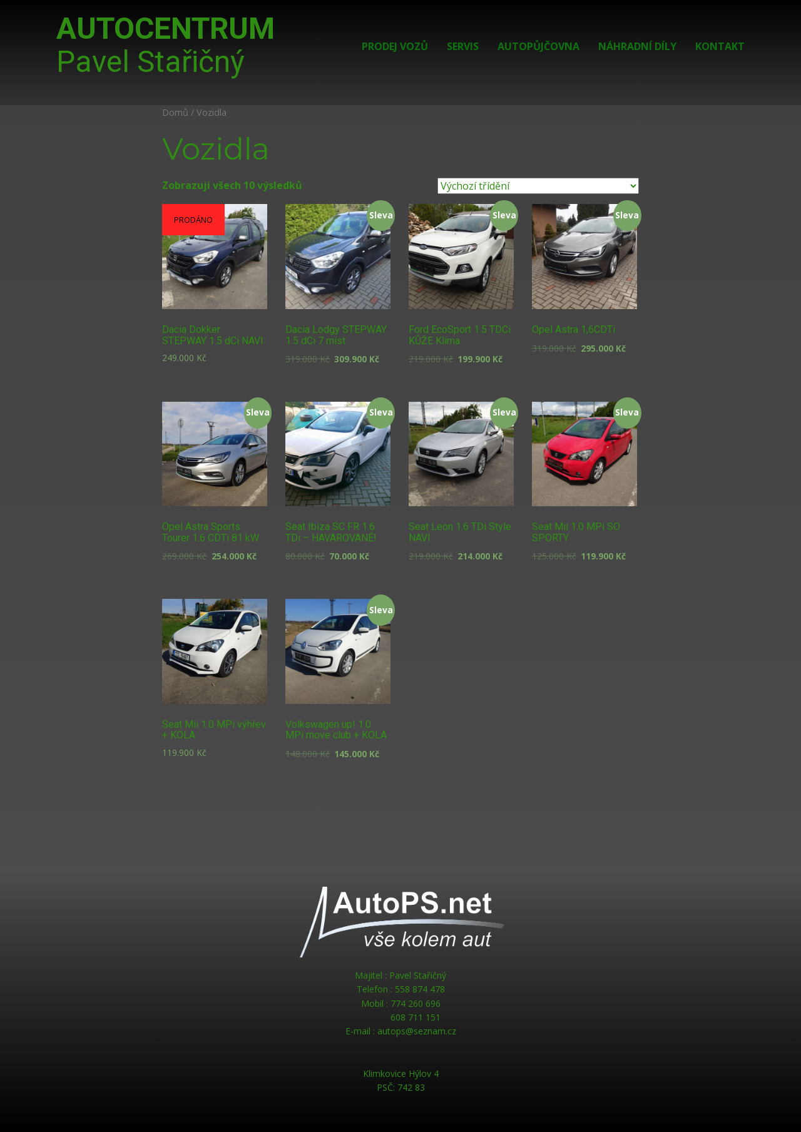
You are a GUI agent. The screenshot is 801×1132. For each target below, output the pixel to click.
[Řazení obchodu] (538, 186)
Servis (463, 46)
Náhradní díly (637, 46)
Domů (175, 112)
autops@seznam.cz (416, 1031)
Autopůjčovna (538, 46)
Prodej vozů (395, 46)
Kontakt (720, 46)
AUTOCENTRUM (165, 45)
